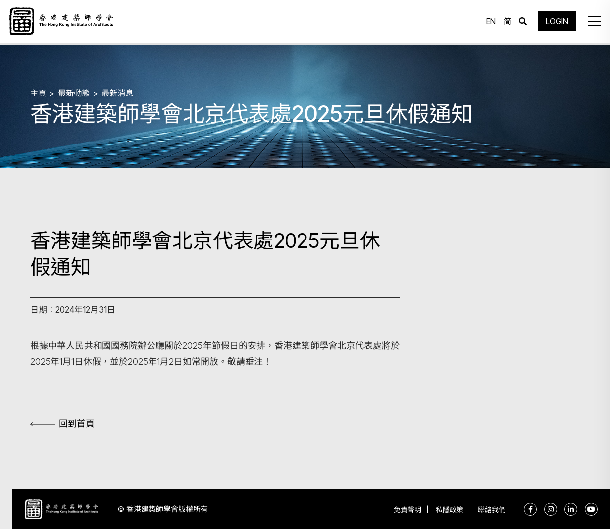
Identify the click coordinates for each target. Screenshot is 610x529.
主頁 (38, 92)
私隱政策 (445, 509)
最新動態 (76, 92)
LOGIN (555, 22)
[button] (592, 22)
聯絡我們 (490, 509)
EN (489, 22)
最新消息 (121, 92)
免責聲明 (401, 509)
